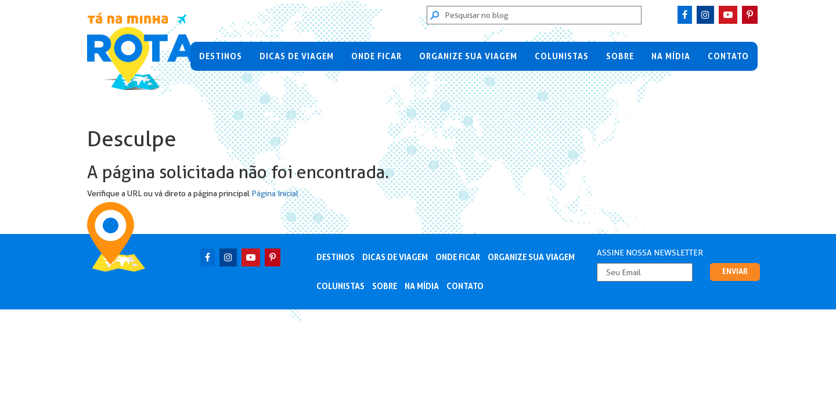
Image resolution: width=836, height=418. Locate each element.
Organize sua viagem (468, 56)
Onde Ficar (376, 56)
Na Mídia (670, 56)
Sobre (620, 56)
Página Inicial (274, 193)
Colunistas (562, 56)
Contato (728, 56)
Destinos (220, 56)
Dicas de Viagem (297, 56)
